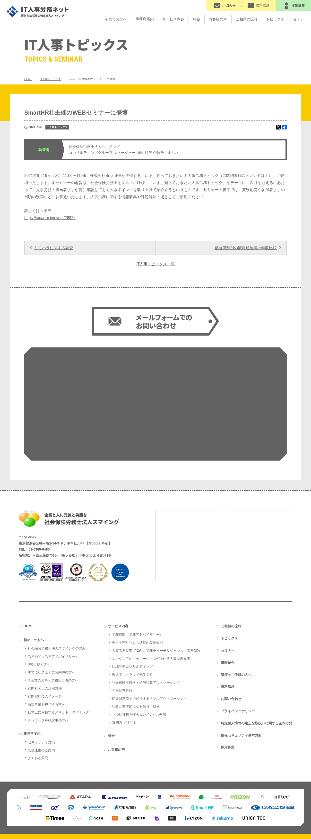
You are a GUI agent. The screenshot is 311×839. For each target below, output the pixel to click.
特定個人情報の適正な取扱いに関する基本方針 (256, 676)
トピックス (275, 19)
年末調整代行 (122, 643)
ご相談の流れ (247, 19)
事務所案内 (145, 19)
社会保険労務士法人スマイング (69, 471)
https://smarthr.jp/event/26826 (50, 218)
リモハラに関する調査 (53, 248)
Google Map (98, 496)
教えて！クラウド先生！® (132, 627)
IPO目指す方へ (39, 617)
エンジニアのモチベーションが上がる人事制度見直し (153, 611)
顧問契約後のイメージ (45, 649)
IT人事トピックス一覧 (155, 264)
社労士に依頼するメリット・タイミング (58, 665)
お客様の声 (218, 19)
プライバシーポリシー (238, 663)
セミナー (227, 603)
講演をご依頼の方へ (236, 627)
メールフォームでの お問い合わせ (164, 321)
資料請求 (227, 639)
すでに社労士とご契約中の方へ (51, 625)
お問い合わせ (231, 651)
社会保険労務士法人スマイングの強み (57, 601)
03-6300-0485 (39, 502)
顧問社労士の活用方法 (45, 641)
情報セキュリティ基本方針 (241, 688)
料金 (196, 19)
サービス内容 (173, 19)
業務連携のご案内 (41, 703)
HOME (29, 579)
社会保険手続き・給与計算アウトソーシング (146, 635)
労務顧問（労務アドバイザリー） (53, 609)
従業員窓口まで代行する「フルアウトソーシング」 (151, 651)
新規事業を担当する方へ (46, 657)
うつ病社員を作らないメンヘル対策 (139, 667)
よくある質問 (38, 710)
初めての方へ (116, 19)
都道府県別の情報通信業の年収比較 (246, 248)
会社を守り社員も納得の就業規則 (137, 595)
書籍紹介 (227, 615)
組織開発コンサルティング (132, 619)
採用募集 (227, 700)
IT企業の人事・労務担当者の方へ (53, 633)
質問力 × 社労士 (124, 675)
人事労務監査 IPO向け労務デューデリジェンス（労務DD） (157, 603)
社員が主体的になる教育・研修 (136, 659)
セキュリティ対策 (41, 695)
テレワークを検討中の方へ (48, 673)
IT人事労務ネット (38, 11)
